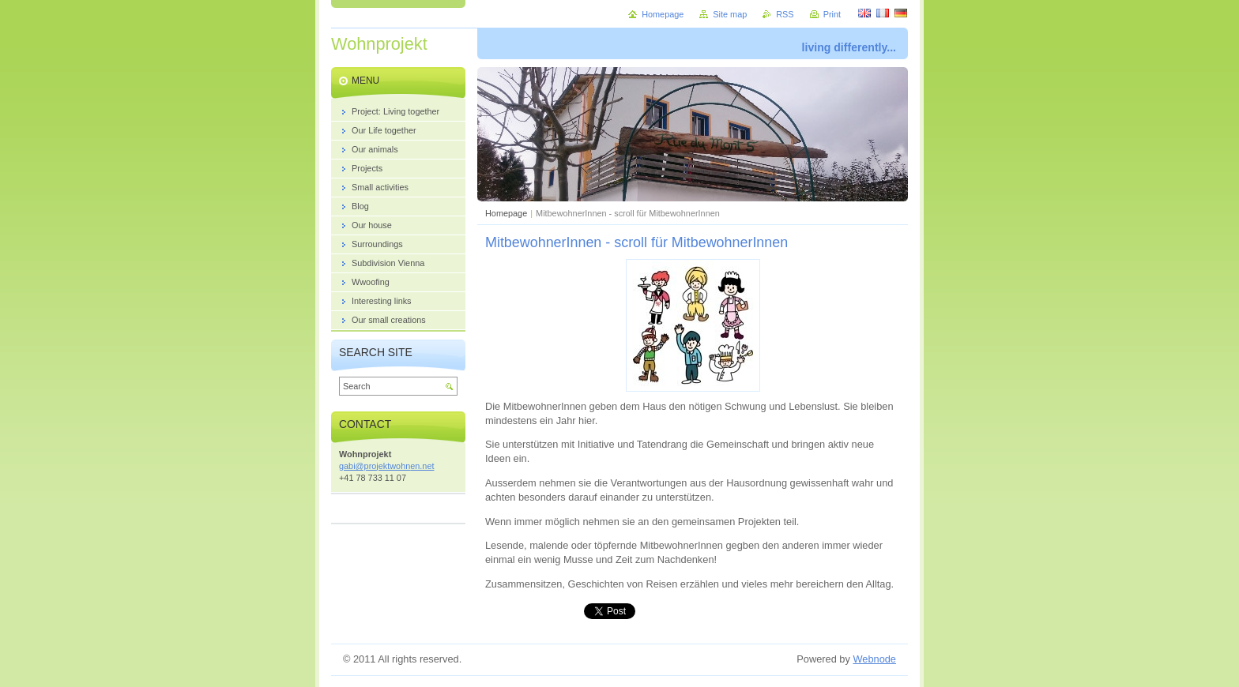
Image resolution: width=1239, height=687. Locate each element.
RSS (784, 14)
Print (832, 14)
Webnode (874, 659)
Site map (730, 14)
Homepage (506, 213)
